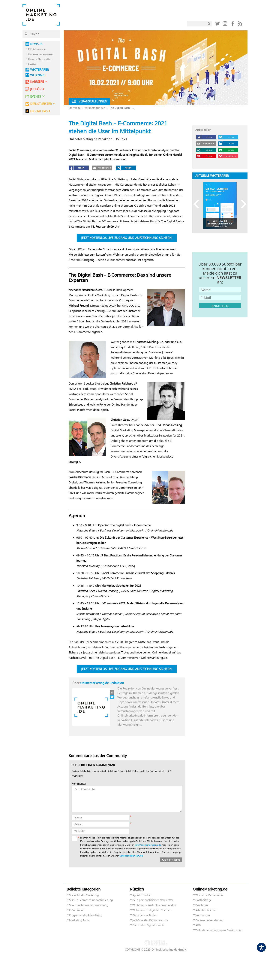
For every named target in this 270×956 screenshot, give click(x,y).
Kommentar (79, 783)
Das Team (201, 905)
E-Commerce (77, 910)
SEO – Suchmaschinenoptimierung (91, 900)
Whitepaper (39, 70)
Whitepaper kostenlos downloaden (154, 905)
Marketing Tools (79, 920)
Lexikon (33, 64)
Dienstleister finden (144, 915)
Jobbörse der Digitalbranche (150, 920)
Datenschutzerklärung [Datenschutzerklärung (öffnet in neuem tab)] (131, 855)
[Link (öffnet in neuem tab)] (217, 24)
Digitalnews (35, 49)
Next (242, 204)
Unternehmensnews (41, 54)
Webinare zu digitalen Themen (151, 910)
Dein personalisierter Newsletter (152, 900)
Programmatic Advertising (85, 915)
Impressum (202, 915)
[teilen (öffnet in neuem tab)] (79, 168)
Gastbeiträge (203, 900)
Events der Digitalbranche (148, 925)
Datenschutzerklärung (209, 920)
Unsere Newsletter (40, 59)
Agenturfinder (141, 895)
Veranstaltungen (94, 108)
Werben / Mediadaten (209, 895)
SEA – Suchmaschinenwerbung (88, 905)
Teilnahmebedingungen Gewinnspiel (218, 930)
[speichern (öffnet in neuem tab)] (228, 156)
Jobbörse (37, 89)
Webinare (37, 75)
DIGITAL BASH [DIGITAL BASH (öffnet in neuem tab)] (40, 111)
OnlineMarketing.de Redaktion (102, 683)
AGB (198, 925)
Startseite (75, 108)
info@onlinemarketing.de (148, 844)
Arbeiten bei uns (205, 910)
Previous (197, 204)
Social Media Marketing (84, 895)
